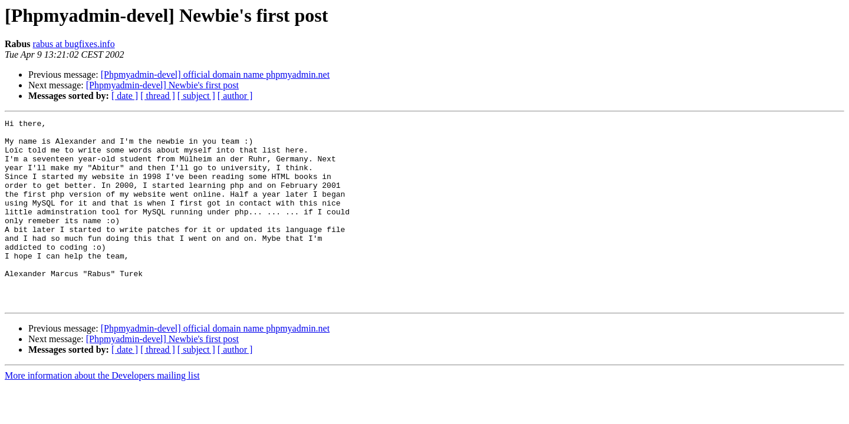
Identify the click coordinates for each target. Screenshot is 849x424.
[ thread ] (157, 96)
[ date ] (124, 96)
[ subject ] (196, 96)
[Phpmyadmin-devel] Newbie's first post (162, 85)
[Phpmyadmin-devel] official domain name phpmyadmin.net (215, 74)
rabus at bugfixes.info (74, 44)
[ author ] (235, 96)
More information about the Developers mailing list (102, 413)
